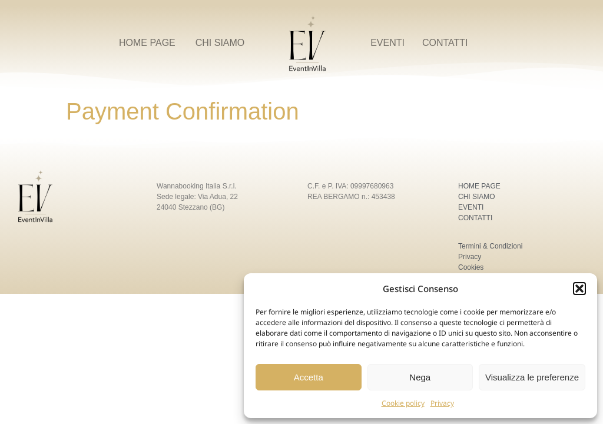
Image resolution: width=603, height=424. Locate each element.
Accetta (308, 377)
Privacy (442, 403)
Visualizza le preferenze (532, 377)
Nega (419, 377)
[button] (579, 288)
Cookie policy (403, 403)
